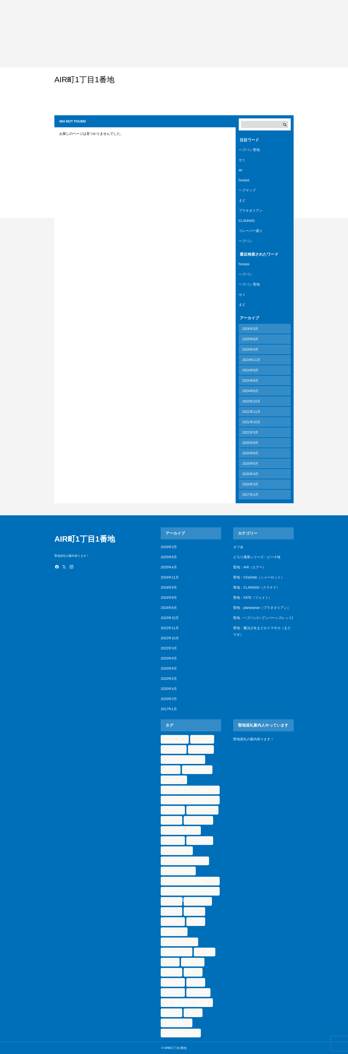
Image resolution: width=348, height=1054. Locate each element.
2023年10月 (251, 401)
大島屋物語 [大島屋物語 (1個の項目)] (174, 931)
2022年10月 (251, 422)
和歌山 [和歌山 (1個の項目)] (171, 911)
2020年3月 (250, 484)
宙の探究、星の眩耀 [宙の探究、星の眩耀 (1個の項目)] (179, 941)
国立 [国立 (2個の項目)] (194, 911)
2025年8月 (250, 339)
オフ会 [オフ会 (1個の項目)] (171, 820)
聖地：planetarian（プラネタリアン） (261, 608)
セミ (242, 160)
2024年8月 (250, 380)
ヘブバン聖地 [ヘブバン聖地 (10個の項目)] (184, 881)
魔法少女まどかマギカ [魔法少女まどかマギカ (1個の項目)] (181, 1033)
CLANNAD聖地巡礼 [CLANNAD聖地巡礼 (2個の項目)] (183, 760)
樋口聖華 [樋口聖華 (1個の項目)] (173, 982)
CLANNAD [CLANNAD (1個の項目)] (201, 749)
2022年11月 (251, 412)
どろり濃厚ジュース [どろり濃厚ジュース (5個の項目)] (187, 790)
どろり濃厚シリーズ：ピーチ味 (257, 557)
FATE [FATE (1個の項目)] (171, 769)
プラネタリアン (250, 210)
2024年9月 (250, 370)
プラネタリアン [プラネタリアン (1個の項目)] (177, 850)
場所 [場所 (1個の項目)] (195, 921)
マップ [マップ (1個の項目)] (171, 901)
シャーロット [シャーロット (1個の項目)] (198, 820)
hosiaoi (244, 180)
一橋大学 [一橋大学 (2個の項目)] (197, 901)
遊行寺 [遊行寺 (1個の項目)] (171, 1012)
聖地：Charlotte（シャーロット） (258, 577)
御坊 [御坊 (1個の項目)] (170, 962)
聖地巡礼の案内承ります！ (253, 739)
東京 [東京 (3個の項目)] (193, 962)
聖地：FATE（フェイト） (252, 597)
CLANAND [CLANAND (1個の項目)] (174, 749)
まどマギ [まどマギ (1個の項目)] (173, 810)
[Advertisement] (145, 34)
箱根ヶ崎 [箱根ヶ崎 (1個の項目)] (198, 992)
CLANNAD (247, 221)
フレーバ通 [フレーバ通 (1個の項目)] (199, 840)
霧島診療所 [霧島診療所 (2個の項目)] (177, 1023)
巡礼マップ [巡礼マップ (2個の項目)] (177, 952)
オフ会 (238, 547)
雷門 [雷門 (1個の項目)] (193, 1012)
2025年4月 (250, 349)
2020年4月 (250, 474)
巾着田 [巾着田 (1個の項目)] (204, 952)
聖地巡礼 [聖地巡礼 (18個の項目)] (187, 1002)
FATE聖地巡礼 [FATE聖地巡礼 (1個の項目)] (197, 769)
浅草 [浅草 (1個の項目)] (195, 982)
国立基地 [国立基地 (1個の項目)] (173, 921)
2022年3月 (250, 432)
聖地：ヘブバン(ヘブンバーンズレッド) (263, 618)
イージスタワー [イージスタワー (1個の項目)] (202, 810)
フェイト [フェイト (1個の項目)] (173, 840)
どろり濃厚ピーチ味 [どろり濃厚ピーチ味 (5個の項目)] (187, 800)
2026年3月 (250, 329)
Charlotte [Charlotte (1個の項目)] (202, 739)
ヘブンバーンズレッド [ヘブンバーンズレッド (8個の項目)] (189, 892)
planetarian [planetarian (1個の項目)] (174, 779)
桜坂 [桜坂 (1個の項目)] (193, 972)
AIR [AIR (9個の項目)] (175, 739)
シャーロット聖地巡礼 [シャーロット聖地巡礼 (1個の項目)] (181, 830)
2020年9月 (250, 443)
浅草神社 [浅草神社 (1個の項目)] (173, 992)
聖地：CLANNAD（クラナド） (256, 587)
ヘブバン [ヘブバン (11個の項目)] (185, 860)
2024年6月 (250, 391)
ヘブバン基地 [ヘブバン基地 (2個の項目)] (178, 871)
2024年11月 (251, 360)
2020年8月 (250, 453)
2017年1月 (250, 494)
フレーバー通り (250, 231)
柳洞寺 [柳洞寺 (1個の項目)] (171, 972)
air (241, 170)
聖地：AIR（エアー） (249, 567)
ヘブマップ (247, 190)
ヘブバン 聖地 (249, 150)
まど (242, 200)
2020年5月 (250, 463)
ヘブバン (245, 241)
